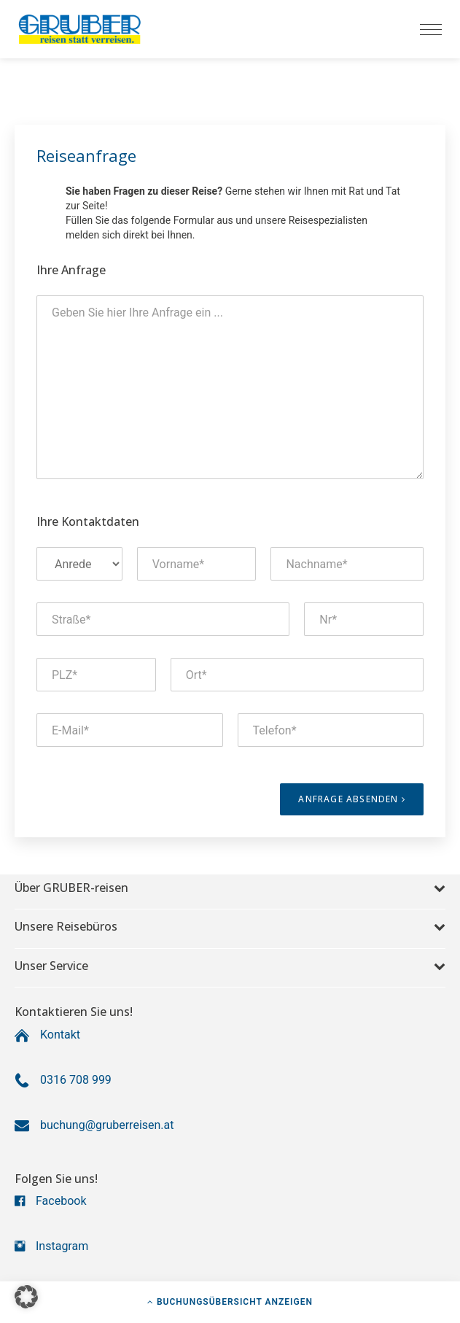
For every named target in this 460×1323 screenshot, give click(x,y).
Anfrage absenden (351, 799)
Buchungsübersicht (230, 1302)
